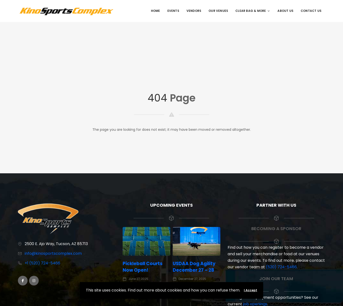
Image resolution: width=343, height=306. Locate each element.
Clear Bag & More (252, 11)
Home (155, 11)
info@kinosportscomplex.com (53, 253)
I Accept (250, 290)
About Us (285, 11)
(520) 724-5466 (281, 267)
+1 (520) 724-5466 (42, 263)
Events (173, 11)
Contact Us (311, 11)
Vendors (193, 11)
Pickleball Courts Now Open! (143, 266)
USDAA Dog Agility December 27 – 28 (194, 266)
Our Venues (218, 11)
